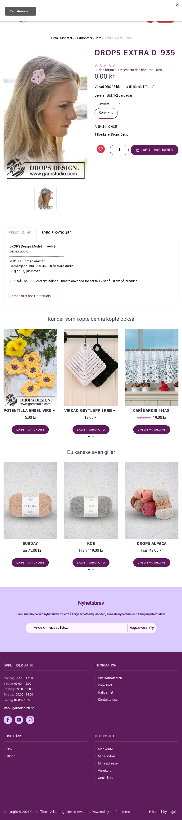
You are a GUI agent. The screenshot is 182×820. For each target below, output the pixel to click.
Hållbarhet (105, 692)
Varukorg (105, 770)
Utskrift (104, 104)
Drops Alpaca (152, 543)
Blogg (11, 756)
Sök (9, 749)
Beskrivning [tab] (20, 233)
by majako (170, 812)
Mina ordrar (106, 756)
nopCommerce (120, 812)
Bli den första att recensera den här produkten (128, 70)
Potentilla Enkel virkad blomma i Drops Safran (56, 410)
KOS (91, 543)
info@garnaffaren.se (19, 708)
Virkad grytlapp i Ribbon (91, 410)
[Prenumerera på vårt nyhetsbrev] (91, 628)
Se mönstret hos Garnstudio (30, 296)
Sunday (30, 543)
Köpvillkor (105, 685)
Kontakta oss (108, 699)
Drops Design (120, 134)
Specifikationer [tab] (57, 233)
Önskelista (105, 778)
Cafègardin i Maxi (152, 410)
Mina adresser (108, 763)
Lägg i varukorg (154, 150)
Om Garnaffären (110, 678)
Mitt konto (105, 749)
